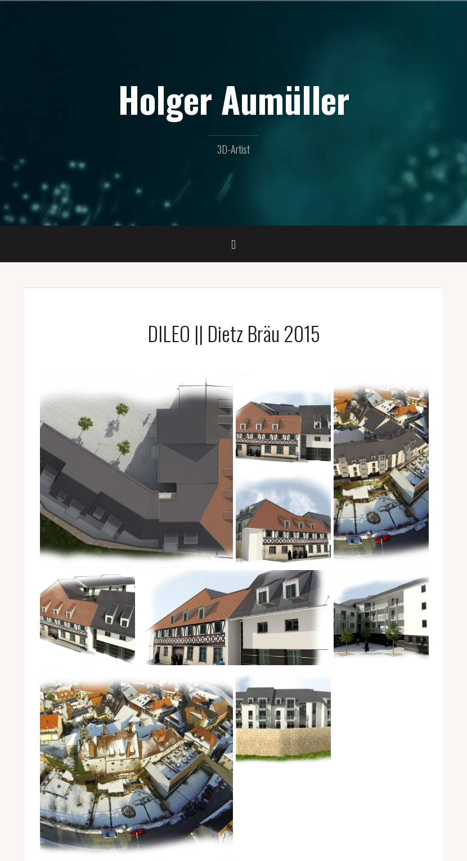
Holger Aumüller (233, 99)
